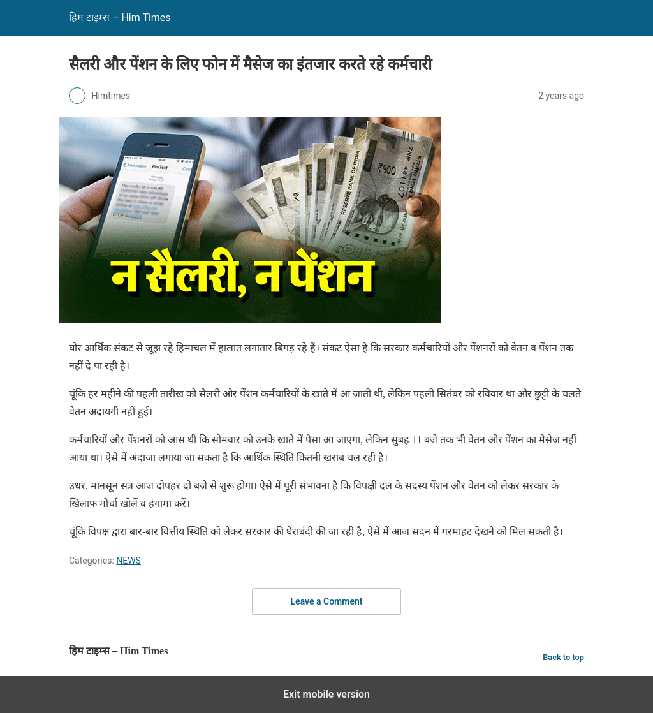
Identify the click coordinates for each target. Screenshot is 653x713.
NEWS (128, 560)
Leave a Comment (327, 601)
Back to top (563, 657)
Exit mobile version (326, 694)
